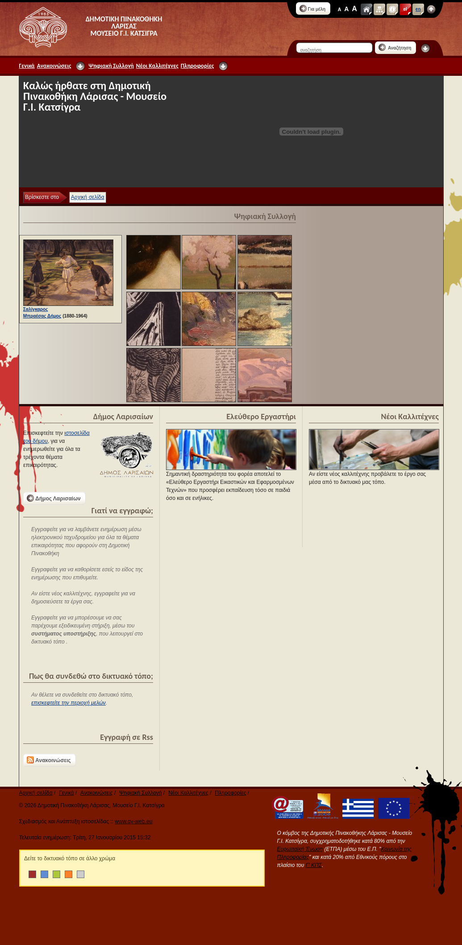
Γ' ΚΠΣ (314, 865)
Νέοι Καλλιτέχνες (157, 66)
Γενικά (27, 66)
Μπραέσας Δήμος (42, 316)
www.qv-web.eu (133, 821)
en (418, 9)
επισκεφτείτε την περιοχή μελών (68, 703)
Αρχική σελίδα (87, 197)
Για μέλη (313, 8)
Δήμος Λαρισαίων (54, 498)
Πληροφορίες (197, 66)
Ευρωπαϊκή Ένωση (300, 849)
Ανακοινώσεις (54, 66)
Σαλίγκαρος (35, 309)
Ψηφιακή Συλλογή (110, 66)
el (405, 9)
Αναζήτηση (395, 47)
